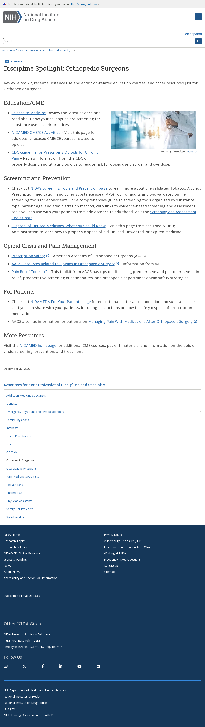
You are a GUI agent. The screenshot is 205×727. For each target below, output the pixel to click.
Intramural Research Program (23, 639)
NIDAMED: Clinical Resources (23, 551)
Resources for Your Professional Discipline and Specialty (36, 50)
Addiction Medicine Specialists (26, 393)
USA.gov (9, 707)
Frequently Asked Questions (122, 557)
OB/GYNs (12, 450)
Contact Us (111, 564)
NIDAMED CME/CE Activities (36, 132)
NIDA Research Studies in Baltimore (27, 632)
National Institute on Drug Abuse (25, 701)
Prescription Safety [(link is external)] (31, 254)
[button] (198, 16)
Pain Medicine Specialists (22, 474)
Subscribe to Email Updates (22, 594)
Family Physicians (17, 418)
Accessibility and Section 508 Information (30, 576)
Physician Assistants (19, 499)
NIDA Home (12, 533)
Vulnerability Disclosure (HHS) (123, 539)
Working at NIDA (115, 551)
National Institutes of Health (22, 694)
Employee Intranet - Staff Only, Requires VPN (33, 645)
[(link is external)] (24, 664)
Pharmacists (14, 491)
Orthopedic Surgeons (20, 458)
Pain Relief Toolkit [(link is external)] (30, 270)
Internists (12, 426)
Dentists (11, 402)
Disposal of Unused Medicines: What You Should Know (60, 224)
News (7, 564)
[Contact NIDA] (5, 664)
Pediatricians (14, 483)
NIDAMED (17, 61)
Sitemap (109, 570)
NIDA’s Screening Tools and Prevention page (70, 187)
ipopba (192, 151)
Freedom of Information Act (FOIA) (127, 545)
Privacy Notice (113, 533)
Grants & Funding (15, 557)
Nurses (11, 442)
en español (193, 34)
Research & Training (17, 545)
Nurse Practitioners (18, 434)
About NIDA (12, 570)
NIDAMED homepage (38, 343)
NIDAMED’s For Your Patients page (61, 300)
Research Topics (15, 539)
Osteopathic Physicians (21, 466)
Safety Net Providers (19, 507)
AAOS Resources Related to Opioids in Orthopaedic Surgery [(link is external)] (66, 262)
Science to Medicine (29, 112)
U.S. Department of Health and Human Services (35, 688)
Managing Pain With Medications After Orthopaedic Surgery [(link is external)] (144, 319)
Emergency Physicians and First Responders (35, 410)
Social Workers (16, 515)
